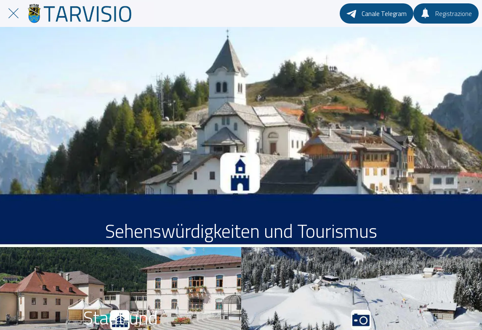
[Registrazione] (446, 13)
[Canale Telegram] (376, 13)
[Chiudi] (13, 13)
